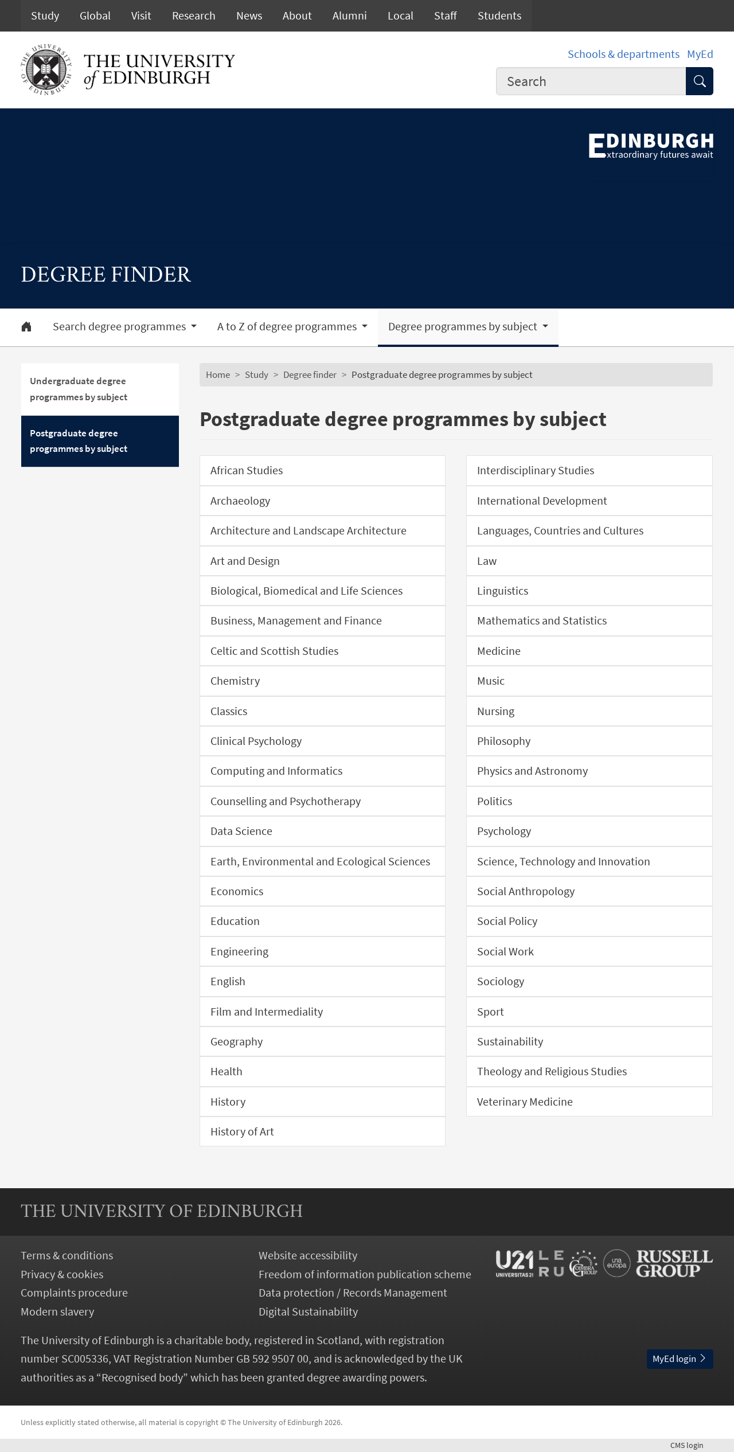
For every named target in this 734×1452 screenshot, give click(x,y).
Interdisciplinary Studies (535, 470)
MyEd (700, 53)
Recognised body (142, 1377)
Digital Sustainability (308, 1311)
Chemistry (235, 680)
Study (45, 15)
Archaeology (240, 500)
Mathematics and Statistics (542, 620)
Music (491, 680)
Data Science (241, 830)
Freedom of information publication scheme (365, 1274)
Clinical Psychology (256, 740)
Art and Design (245, 560)
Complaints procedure (74, 1292)
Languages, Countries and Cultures (560, 530)
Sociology (500, 981)
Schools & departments (624, 53)
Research (194, 15)
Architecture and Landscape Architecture (308, 530)
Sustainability (510, 1041)
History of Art (242, 1131)
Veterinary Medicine (525, 1101)
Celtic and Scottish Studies (274, 650)
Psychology (504, 830)
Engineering (239, 951)
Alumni (350, 15)
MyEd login (680, 1358)
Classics (228, 711)
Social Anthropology (526, 891)
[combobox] (591, 81)
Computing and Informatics (276, 770)
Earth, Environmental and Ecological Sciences (320, 861)
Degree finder (310, 374)
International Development (542, 500)
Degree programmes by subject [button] (464, 326)
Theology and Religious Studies (552, 1071)
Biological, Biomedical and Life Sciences (306, 590)
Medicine (499, 650)
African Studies (246, 470)
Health (226, 1071)
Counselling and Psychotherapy (285, 801)
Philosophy (503, 740)
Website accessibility (308, 1255)
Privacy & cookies (62, 1274)
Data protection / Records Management (353, 1292)
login (691, 1445)
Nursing (495, 711)
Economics (236, 891)
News (249, 15)
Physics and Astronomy (532, 770)
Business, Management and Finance (296, 620)
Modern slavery (57, 1311)
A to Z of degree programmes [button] (288, 326)
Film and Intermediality (266, 1011)
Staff (445, 15)
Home (218, 374)
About (297, 15)
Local (400, 15)
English (227, 981)
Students (499, 15)
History (227, 1101)
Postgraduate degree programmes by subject (78, 441)
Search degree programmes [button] (120, 326)
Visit (141, 15)
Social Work (505, 951)
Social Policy (507, 921)
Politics (494, 801)
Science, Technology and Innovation (563, 861)
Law (487, 560)
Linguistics (502, 590)
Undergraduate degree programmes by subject (78, 388)
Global (95, 15)
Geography (236, 1041)
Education (235, 921)
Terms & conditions (67, 1255)
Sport (490, 1011)
